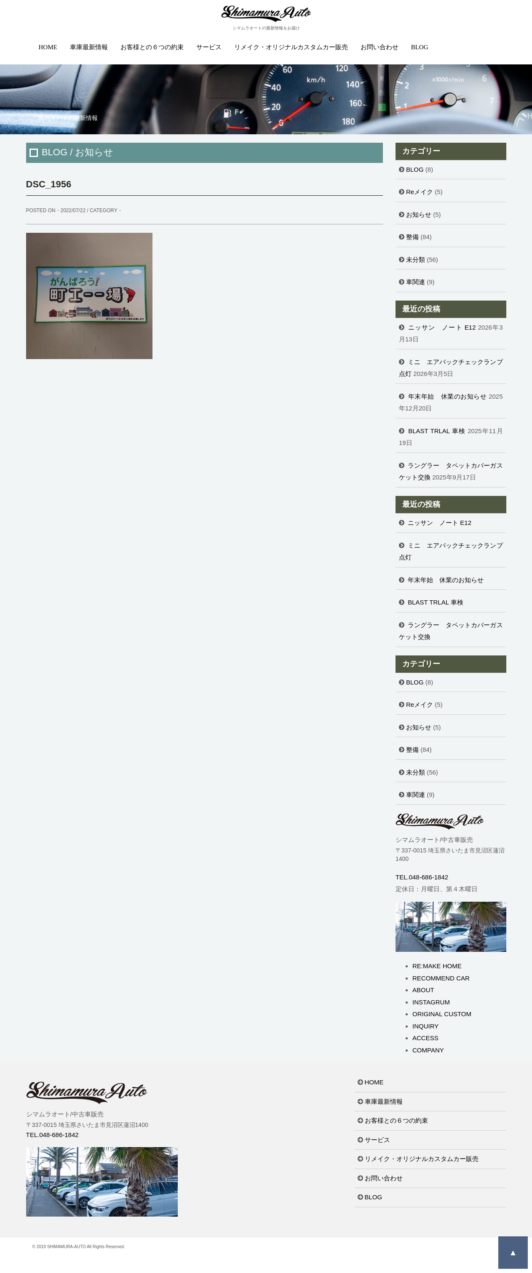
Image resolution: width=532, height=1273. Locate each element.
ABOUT (423, 989)
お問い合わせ (379, 47)
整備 (412, 236)
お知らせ (418, 214)
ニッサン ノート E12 (442, 327)
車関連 (415, 281)
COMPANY (428, 1050)
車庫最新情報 (89, 47)
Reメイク (419, 191)
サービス (209, 47)
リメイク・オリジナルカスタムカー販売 (291, 47)
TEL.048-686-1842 (422, 877)
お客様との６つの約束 (152, 47)
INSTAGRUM (431, 1002)
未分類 (415, 259)
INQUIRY (425, 1026)
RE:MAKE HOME (437, 965)
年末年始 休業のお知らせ (447, 396)
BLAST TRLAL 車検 (436, 430)
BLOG (419, 47)
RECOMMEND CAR (441, 978)
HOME (48, 47)
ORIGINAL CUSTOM (441, 1013)
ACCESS (425, 1037)
